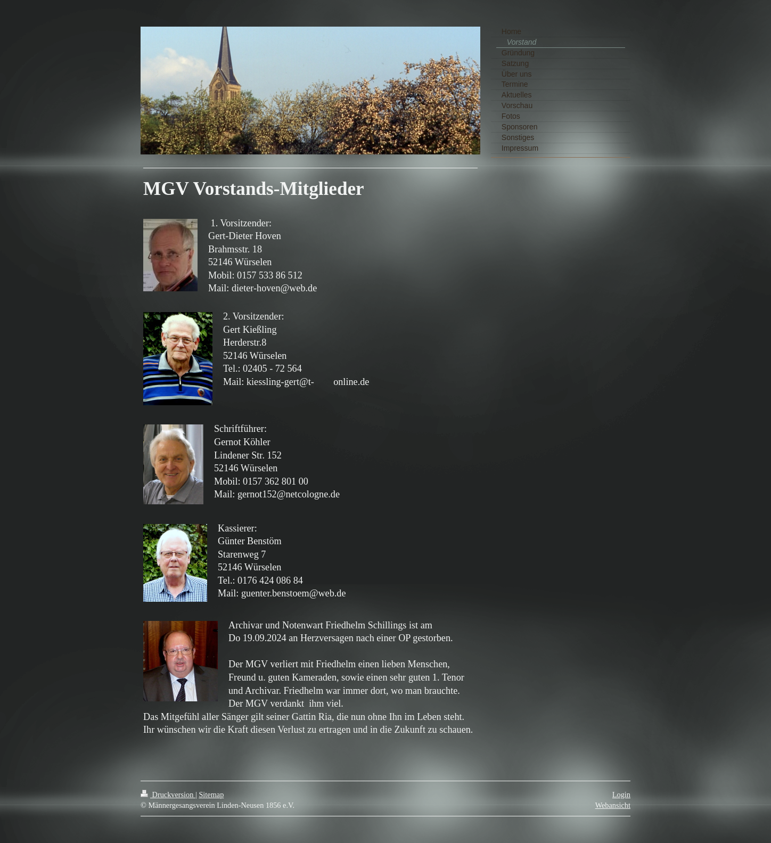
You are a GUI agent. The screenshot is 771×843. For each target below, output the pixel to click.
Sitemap (211, 794)
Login (621, 794)
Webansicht (612, 805)
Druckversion (168, 794)
